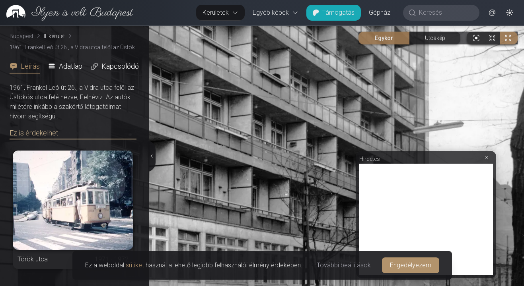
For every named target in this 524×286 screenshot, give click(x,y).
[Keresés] (445, 12)
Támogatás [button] (334, 12)
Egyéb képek (275, 12)
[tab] (27, 66)
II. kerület (54, 36)
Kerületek (220, 12)
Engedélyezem (410, 265)
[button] (492, 13)
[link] (66, 12)
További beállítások (344, 265)
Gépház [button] (379, 12)
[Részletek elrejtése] (151, 156)
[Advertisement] (426, 219)
